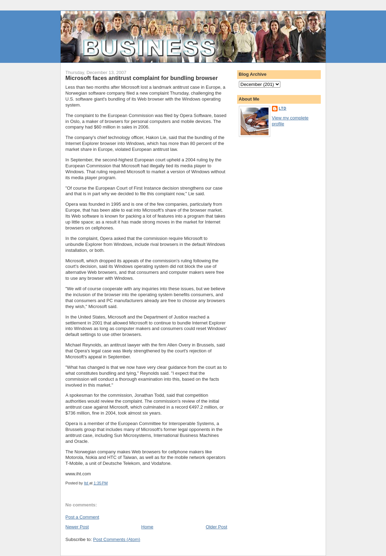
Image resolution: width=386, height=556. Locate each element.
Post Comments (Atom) (116, 539)
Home (147, 526)
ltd (283, 108)
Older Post (216, 526)
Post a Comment (82, 517)
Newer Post (77, 526)
